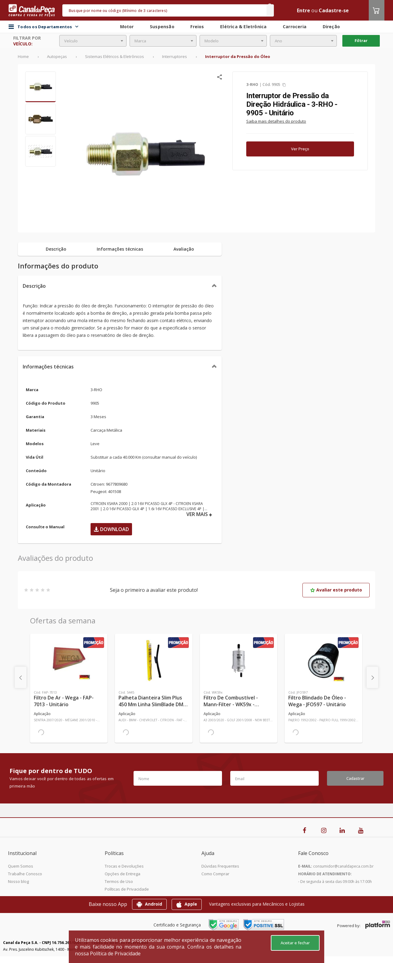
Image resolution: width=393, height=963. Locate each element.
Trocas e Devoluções (124, 866)
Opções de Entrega (122, 873)
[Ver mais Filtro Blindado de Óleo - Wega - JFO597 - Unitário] (323, 660)
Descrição (34, 286)
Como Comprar (215, 873)
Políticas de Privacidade (127, 889)
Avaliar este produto (336, 590)
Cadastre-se (334, 10)
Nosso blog (18, 881)
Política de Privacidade (115, 953)
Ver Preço (300, 149)
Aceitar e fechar (295, 943)
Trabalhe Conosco (25, 873)
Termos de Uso (119, 881)
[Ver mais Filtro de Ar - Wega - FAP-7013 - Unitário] (68, 660)
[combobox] (92, 41)
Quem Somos (20, 866)
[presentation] (20, 677)
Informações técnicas (48, 366)
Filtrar (361, 40)
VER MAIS (199, 514)
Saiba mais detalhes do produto (276, 121)
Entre (303, 10)
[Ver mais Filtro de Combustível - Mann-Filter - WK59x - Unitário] (238, 660)
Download (111, 529)
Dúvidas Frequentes (220, 866)
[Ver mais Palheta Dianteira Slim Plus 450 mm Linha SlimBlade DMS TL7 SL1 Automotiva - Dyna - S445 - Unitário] (153, 660)
